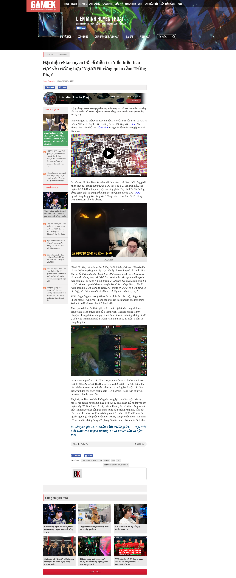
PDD (138, 192)
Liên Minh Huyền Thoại (99, 18)
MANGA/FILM (130, 3)
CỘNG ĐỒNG (83, 36)
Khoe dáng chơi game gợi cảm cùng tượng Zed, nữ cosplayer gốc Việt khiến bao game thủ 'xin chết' (56, 177)
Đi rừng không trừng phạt (116, 465)
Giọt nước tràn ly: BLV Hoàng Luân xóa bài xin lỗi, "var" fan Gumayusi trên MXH (55, 258)
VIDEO (180, 3)
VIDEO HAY (145, 36)
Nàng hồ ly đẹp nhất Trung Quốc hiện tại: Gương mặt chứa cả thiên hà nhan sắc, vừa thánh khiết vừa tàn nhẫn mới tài (56, 294)
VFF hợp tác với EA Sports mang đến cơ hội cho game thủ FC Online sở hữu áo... (129, 562)
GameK (49, 54)
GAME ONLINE (94, 3)
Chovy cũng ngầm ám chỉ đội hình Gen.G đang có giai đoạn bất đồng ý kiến (55, 213)
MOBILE (74, 3)
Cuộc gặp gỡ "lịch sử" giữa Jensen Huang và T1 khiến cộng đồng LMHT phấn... (59, 562)
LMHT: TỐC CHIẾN (151, 3)
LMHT (140, 3)
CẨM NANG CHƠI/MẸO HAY (107, 36)
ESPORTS (83, 3)
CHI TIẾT (134, 101)
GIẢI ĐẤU (129, 36)
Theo (108, 444)
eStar (132, 124)
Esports (63, 54)
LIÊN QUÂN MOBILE (168, 3)
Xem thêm (94, 572)
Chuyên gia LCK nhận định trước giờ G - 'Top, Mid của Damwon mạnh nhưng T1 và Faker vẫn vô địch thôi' (55, 138)
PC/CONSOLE (107, 3)
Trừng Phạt (102, 127)
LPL (118, 460)
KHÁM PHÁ (119, 3)
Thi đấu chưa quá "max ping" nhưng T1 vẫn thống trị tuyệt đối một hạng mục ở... (94, 562)
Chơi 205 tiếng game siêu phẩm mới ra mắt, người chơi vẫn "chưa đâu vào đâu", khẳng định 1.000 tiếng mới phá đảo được (56, 229)
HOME (66, 3)
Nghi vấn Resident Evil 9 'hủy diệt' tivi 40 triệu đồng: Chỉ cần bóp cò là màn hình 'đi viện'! (56, 244)
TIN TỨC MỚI (65, 36)
